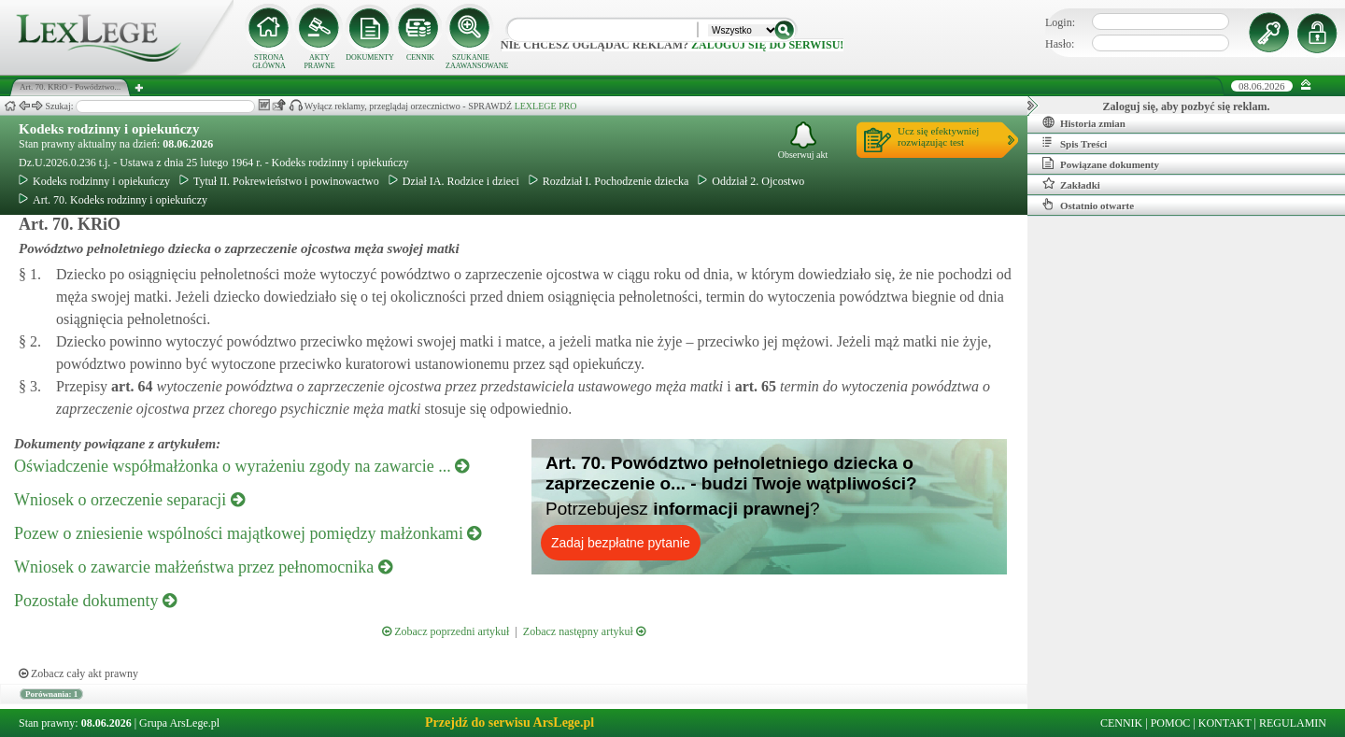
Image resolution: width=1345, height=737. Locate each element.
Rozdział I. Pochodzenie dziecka (609, 181)
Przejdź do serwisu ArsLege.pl (509, 723)
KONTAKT (1225, 723)
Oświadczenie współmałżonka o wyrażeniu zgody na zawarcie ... (241, 466)
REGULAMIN (1292, 723)
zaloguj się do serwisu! (767, 44)
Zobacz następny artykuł (584, 631)
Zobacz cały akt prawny (78, 673)
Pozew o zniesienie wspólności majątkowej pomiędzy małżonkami (247, 533)
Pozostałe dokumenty (95, 600)
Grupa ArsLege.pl (179, 723)
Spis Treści (1074, 142)
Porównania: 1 (51, 694)
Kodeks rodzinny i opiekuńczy (109, 128)
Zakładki (1071, 184)
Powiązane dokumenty (1100, 163)
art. (129, 386)
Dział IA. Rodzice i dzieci (454, 181)
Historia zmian (1084, 122)
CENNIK (420, 57)
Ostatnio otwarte (1088, 204)
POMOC (1171, 723)
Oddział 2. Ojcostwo (751, 181)
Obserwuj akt (803, 140)
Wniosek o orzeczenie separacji (129, 499)
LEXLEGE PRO (546, 106)
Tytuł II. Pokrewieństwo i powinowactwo (279, 181)
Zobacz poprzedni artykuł (445, 631)
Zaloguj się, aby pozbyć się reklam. (1186, 106)
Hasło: (1059, 43)
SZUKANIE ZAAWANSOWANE (471, 61)
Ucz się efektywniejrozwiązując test (938, 136)
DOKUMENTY (370, 57)
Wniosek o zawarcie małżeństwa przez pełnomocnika (203, 567)
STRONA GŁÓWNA (269, 61)
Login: (1060, 22)
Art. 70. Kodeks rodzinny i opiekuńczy (113, 199)
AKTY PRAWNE (319, 61)
